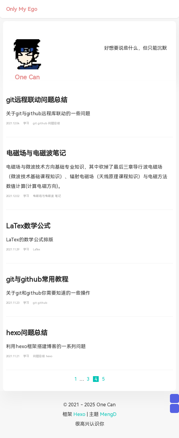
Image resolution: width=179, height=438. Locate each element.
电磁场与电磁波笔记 (36, 153)
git (35, 123)
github (43, 123)
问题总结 (54, 123)
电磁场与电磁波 (44, 196)
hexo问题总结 (26, 333)
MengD (108, 414)
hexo (49, 356)
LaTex (36, 249)
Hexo (79, 414)
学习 (26, 123)
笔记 (58, 196)
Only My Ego (21, 9)
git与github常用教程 (37, 279)
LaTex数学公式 (28, 226)
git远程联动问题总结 (36, 100)
